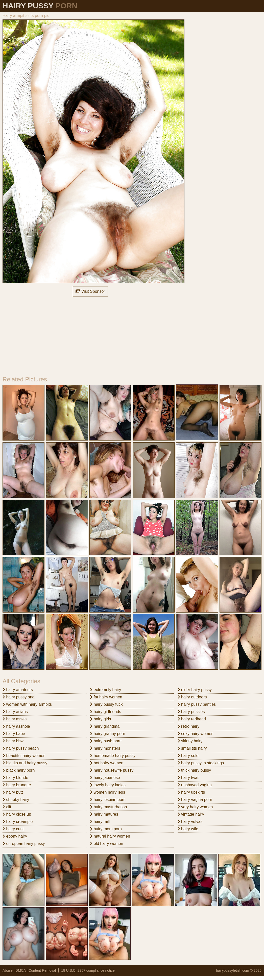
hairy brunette (17, 785)
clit (7, 807)
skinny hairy (190, 741)
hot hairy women (106, 763)
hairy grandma (104, 726)
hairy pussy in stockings (201, 763)
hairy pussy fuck (106, 704)
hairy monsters (105, 748)
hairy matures (104, 814)
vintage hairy (191, 814)
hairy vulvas (190, 821)
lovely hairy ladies (108, 785)
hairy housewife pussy (111, 770)
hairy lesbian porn (108, 799)
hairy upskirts (191, 792)
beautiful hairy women (24, 755)
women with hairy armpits (27, 704)
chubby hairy (16, 799)
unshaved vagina (195, 785)
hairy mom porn (106, 829)
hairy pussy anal (19, 697)
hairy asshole (16, 726)
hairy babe (14, 733)
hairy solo (188, 755)
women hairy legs (107, 792)
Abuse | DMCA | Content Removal (29, 970)
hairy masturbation (108, 807)
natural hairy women (110, 836)
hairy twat (188, 777)
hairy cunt (13, 829)
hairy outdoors (192, 697)
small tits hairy (192, 748)
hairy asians (15, 712)
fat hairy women (106, 697)
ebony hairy (15, 836)
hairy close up (17, 814)
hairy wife (188, 829)
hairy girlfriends (105, 712)
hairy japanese (105, 777)
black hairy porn (19, 770)
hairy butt (13, 792)
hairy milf (100, 821)
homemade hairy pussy (112, 755)
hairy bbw (13, 741)
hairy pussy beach (21, 748)
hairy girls (100, 719)
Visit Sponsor (90, 291)
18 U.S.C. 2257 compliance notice (88, 970)
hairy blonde (15, 777)
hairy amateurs (18, 690)
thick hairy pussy (194, 770)
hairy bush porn (106, 741)
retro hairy (188, 726)
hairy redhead (192, 719)
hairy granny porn (107, 733)
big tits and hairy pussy (25, 763)
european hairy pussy (24, 843)
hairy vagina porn (195, 799)
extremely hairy (105, 690)
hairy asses (15, 719)
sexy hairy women (196, 733)
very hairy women (195, 807)
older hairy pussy (195, 690)
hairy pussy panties (197, 704)
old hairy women (106, 843)
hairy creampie (18, 821)
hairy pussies (191, 712)
